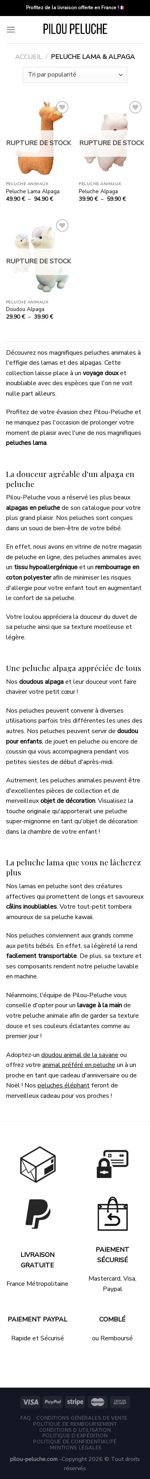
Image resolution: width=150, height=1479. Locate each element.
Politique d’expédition (75, 1436)
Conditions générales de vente (82, 1418)
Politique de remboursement (75, 1424)
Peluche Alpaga (98, 191)
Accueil (28, 57)
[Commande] (75, 75)
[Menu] (11, 29)
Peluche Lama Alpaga (33, 191)
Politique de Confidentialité (74, 1442)
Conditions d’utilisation (75, 1430)
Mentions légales (76, 1448)
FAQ (25, 1418)
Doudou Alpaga (25, 309)
